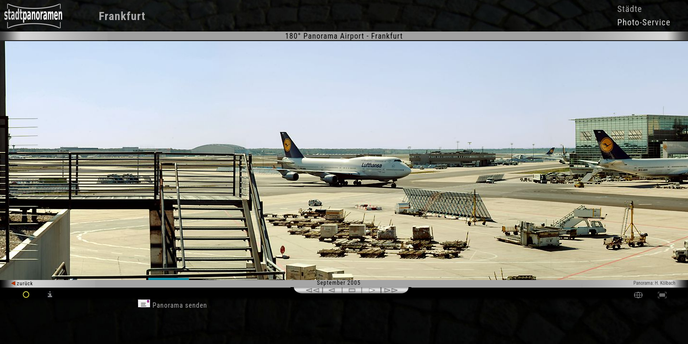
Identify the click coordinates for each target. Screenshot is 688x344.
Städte (629, 9)
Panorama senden (172, 305)
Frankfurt (122, 16)
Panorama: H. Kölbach (655, 283)
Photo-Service (643, 22)
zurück (22, 283)
